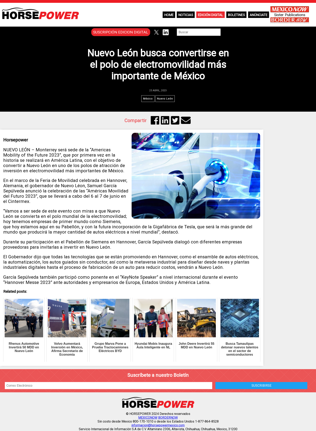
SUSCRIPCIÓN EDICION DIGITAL (120, 32)
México (148, 98)
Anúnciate (258, 15)
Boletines (236, 15)
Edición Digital (210, 15)
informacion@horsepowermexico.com (158, 425)
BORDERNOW (168, 418)
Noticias (185, 15)
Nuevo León (165, 98)
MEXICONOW (147, 418)
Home (169, 15)
